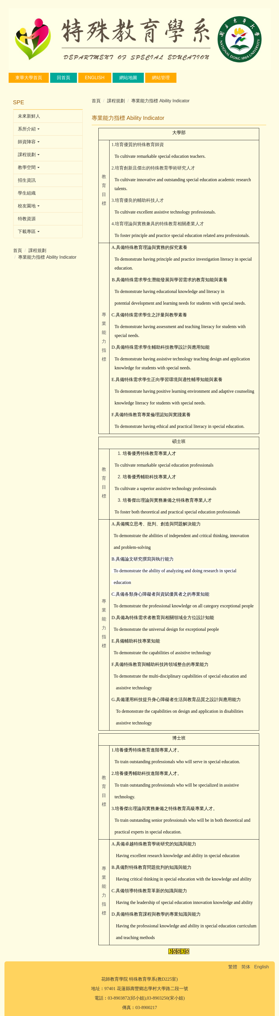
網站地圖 (128, 77)
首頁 (17, 250)
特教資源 (27, 218)
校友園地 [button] (29, 205)
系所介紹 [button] (29, 129)
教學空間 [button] (29, 167)
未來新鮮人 (29, 116)
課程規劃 (37, 250)
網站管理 (161, 77)
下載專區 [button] (29, 231)
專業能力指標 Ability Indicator (47, 257)
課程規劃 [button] (29, 154)
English (95, 77)
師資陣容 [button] (29, 141)
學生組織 (27, 193)
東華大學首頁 (28, 77)
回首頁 (63, 77)
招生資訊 (27, 180)
